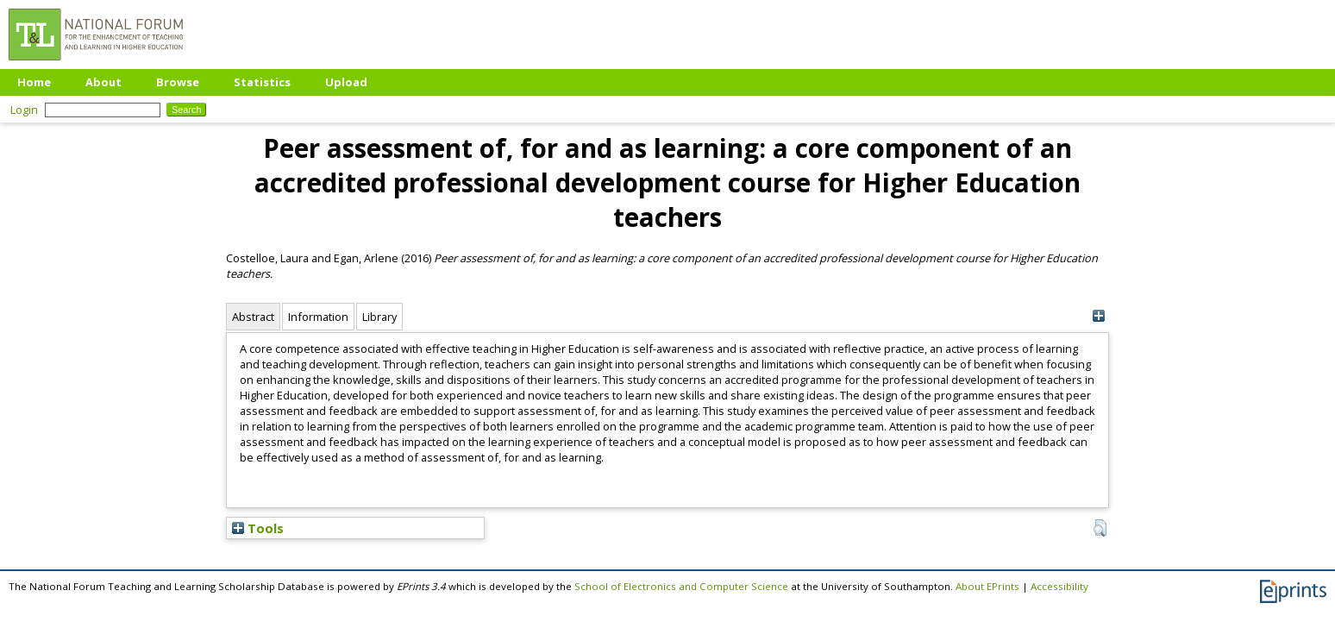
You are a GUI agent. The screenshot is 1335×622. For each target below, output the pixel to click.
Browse (177, 82)
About (103, 82)
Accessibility (1059, 586)
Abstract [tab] (253, 316)
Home (34, 82)
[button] (1100, 528)
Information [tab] (318, 316)
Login (24, 109)
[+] (1098, 316)
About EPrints (987, 586)
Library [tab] (379, 316)
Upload (346, 82)
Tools (258, 528)
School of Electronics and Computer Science (681, 586)
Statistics (262, 82)
